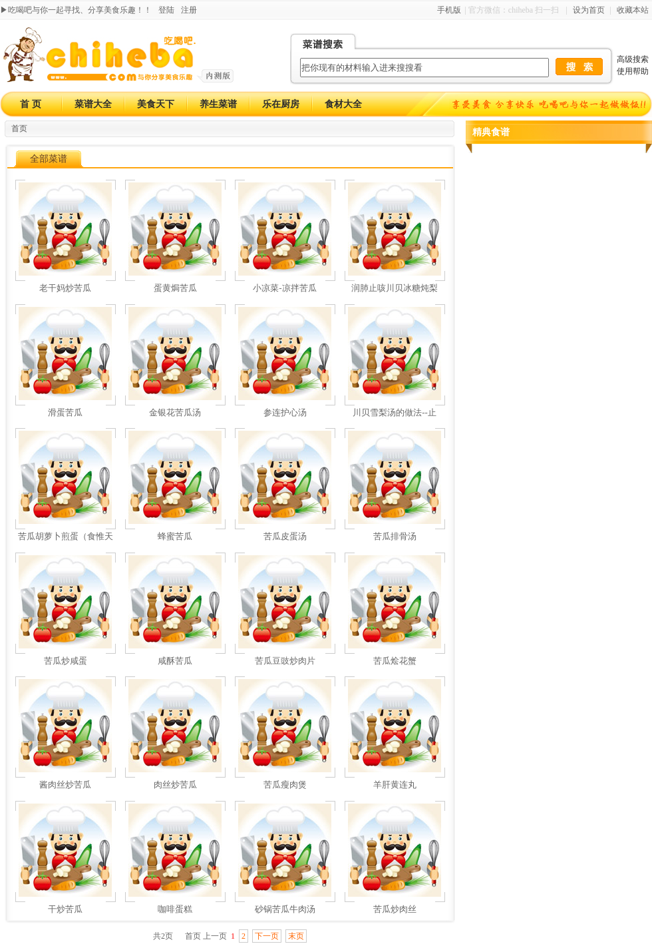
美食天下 (155, 104)
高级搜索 (633, 59)
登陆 (166, 10)
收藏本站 (633, 10)
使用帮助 (633, 71)
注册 (189, 10)
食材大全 (343, 104)
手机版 (449, 10)
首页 (19, 128)
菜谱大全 (93, 104)
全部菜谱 (48, 159)
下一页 (267, 936)
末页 (296, 936)
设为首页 (589, 10)
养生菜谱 (218, 104)
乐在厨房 (280, 104)
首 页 (30, 104)
